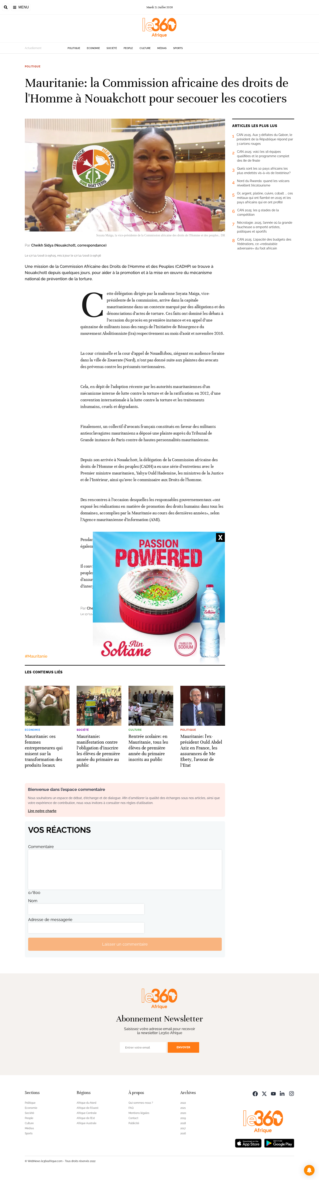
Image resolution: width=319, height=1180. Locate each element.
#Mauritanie (36, 656)
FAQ (131, 1107)
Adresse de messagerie (50, 919)
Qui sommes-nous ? (140, 1102)
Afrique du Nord (86, 1102)
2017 (183, 1128)
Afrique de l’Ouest (87, 1107)
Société (112, 48)
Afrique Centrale (87, 1113)
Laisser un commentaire (125, 944)
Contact (133, 1118)
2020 (183, 1113)
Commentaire (41, 846)
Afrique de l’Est (86, 1118)
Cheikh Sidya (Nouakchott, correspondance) (69, 245)
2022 (183, 1102)
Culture (145, 48)
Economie (93, 48)
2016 (183, 1133)
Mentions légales (138, 1113)
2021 (183, 1107)
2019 (183, 1118)
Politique (74, 48)
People (128, 48)
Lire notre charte (42, 811)
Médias (162, 48)
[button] (309, 1170)
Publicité (133, 1123)
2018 (183, 1123)
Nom (32, 900)
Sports (178, 48)
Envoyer (183, 1047)
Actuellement (33, 48)
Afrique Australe (86, 1123)
